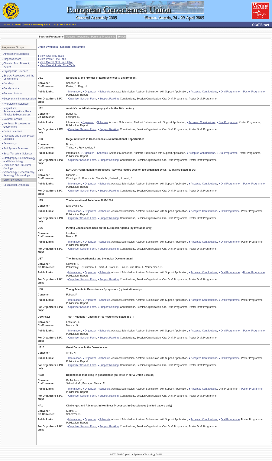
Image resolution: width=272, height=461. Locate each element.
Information (74, 91)
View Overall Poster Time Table (56, 65)
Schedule (104, 91)
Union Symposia (12, 179)
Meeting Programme (77, 36)
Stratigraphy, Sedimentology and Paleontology (19, 160)
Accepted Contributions (203, 91)
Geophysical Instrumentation (19, 98)
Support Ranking (108, 98)
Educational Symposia (16, 184)
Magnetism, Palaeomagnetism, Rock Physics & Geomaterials (17, 111)
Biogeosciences (12, 59)
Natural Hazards (12, 119)
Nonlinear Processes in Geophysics (16, 125)
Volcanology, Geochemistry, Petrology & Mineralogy (19, 174)
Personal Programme (103, 36)
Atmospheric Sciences (16, 53)
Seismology (10, 143)
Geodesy (8, 83)
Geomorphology (12, 93)
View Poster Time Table (52, 59)
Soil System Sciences (15, 148)
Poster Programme (253, 91)
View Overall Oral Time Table (55, 62)
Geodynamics (11, 88)
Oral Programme (229, 91)
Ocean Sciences (12, 131)
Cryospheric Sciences (15, 71)
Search (121, 36)
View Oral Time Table (51, 55)
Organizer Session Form (81, 98)
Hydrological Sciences (16, 103)
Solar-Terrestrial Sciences (18, 153)
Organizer (89, 91)
